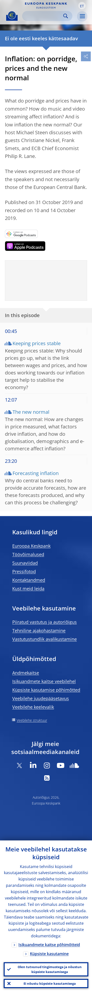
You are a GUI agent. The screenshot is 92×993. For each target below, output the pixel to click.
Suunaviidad (25, 563)
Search (66, 16)
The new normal (31, 412)
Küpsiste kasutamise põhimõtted (46, 690)
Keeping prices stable (37, 343)
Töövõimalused (28, 554)
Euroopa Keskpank (31, 546)
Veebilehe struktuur (32, 720)
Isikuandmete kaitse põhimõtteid (49, 944)
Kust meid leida (28, 588)
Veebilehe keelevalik (33, 707)
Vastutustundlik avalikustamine (44, 639)
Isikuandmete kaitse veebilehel (44, 681)
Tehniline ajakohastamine (39, 630)
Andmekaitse (25, 673)
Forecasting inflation (36, 473)
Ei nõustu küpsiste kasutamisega (50, 983)
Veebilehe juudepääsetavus (40, 698)
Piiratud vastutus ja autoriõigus (44, 622)
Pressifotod (24, 571)
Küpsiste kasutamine (49, 953)
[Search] (43, 16)
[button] (82, 5)
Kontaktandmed (28, 580)
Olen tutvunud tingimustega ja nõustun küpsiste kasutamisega (50, 969)
